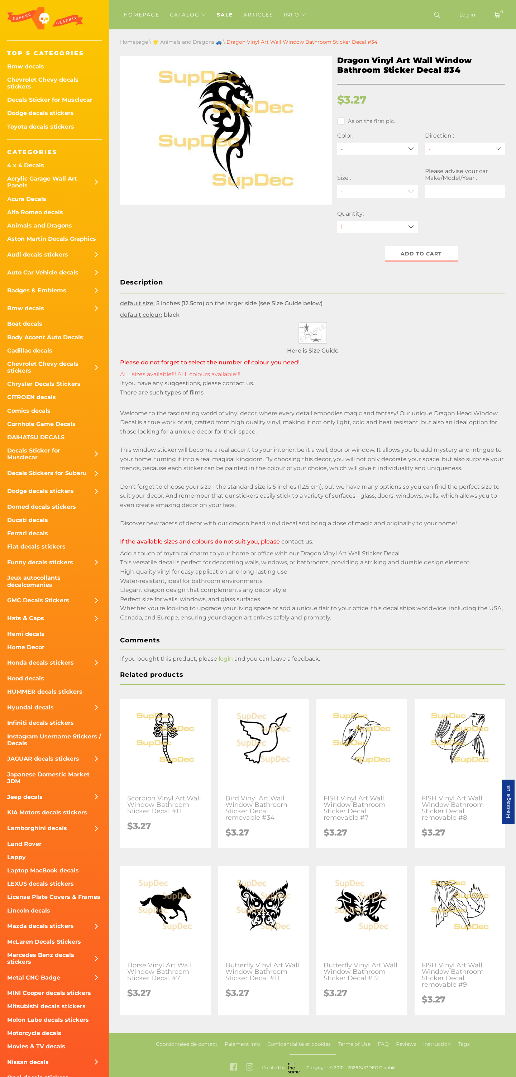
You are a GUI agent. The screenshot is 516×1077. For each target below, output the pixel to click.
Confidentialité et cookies (299, 1044)
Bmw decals (25, 66)
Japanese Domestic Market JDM (48, 778)
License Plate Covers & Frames (53, 897)
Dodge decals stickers (40, 113)
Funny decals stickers (40, 562)
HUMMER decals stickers (44, 691)
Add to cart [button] (421, 253)
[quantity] (377, 227)
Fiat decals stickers (36, 546)
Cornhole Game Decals (41, 424)
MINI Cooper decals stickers (49, 993)
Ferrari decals (27, 533)
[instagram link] (249, 1067)
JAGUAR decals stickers (43, 758)
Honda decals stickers (40, 662)
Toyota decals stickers (40, 126)
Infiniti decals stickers (40, 722)
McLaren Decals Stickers (44, 941)
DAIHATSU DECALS (35, 437)
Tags (464, 1044)
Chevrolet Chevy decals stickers (42, 83)
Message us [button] (508, 801)
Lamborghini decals (37, 828)
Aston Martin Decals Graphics (51, 238)
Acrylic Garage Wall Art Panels (42, 182)
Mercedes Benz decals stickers (40, 958)
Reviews (406, 1044)
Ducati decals (27, 520)
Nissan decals (28, 1062)
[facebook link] (233, 1067)
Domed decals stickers (41, 506)
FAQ (383, 1044)
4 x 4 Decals (25, 165)
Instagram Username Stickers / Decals (54, 740)
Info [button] (295, 14)
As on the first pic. (366, 121)
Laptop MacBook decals (43, 870)
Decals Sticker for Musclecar (49, 99)
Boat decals (24, 323)
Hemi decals (25, 634)
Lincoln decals (28, 910)
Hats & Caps (25, 618)
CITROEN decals (31, 397)
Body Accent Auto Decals (45, 337)
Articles (258, 14)
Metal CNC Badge (33, 977)
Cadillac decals (29, 350)
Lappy (16, 857)
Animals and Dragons (39, 225)
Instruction (437, 1044)
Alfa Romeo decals (35, 212)
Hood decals (25, 678)
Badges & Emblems (36, 290)
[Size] (377, 191)
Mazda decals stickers (40, 926)
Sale (225, 14)
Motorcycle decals (34, 1033)
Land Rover (24, 844)
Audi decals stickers (37, 254)
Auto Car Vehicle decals (42, 272)
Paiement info (242, 1044)
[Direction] (465, 149)
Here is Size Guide (313, 350)
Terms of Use (354, 1044)
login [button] (226, 658)
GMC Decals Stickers (38, 600)
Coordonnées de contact (187, 1044)
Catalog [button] (188, 14)
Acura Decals (26, 199)
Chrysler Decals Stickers (44, 383)
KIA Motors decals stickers (47, 812)
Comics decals (29, 410)
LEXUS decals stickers (40, 883)
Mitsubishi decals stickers (46, 1006)
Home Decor (25, 647)
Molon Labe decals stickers (48, 1019)
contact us (238, 383)
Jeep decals (25, 797)
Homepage (141, 14)
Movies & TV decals (36, 1046)
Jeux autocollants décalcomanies (34, 581)
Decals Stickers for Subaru (47, 473)
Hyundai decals (30, 707)
